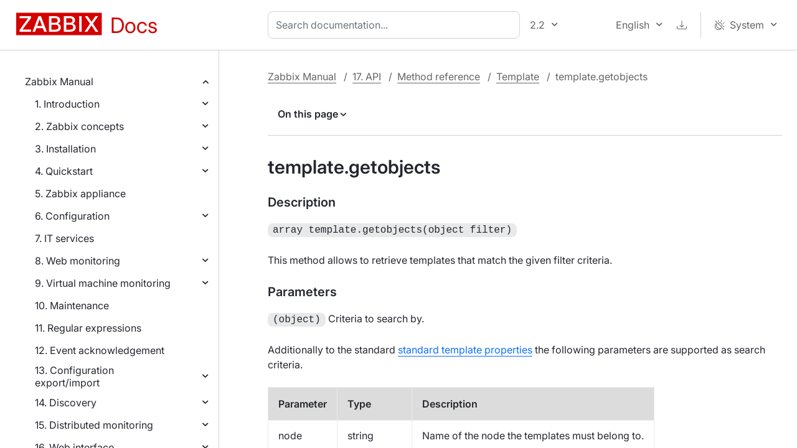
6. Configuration (72, 216)
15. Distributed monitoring (94, 425)
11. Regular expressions (88, 328)
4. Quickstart (64, 171)
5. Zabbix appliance (80, 193)
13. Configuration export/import (74, 376)
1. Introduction (67, 104)
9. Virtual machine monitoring (103, 283)
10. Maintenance (72, 305)
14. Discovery (66, 402)
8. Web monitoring (77, 260)
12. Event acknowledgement (99, 350)
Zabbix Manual (59, 81)
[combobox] (396, 25)
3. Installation (65, 148)
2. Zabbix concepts (79, 126)
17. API (366, 76)
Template (517, 76)
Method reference (438, 76)
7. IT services (64, 238)
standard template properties (465, 347)
